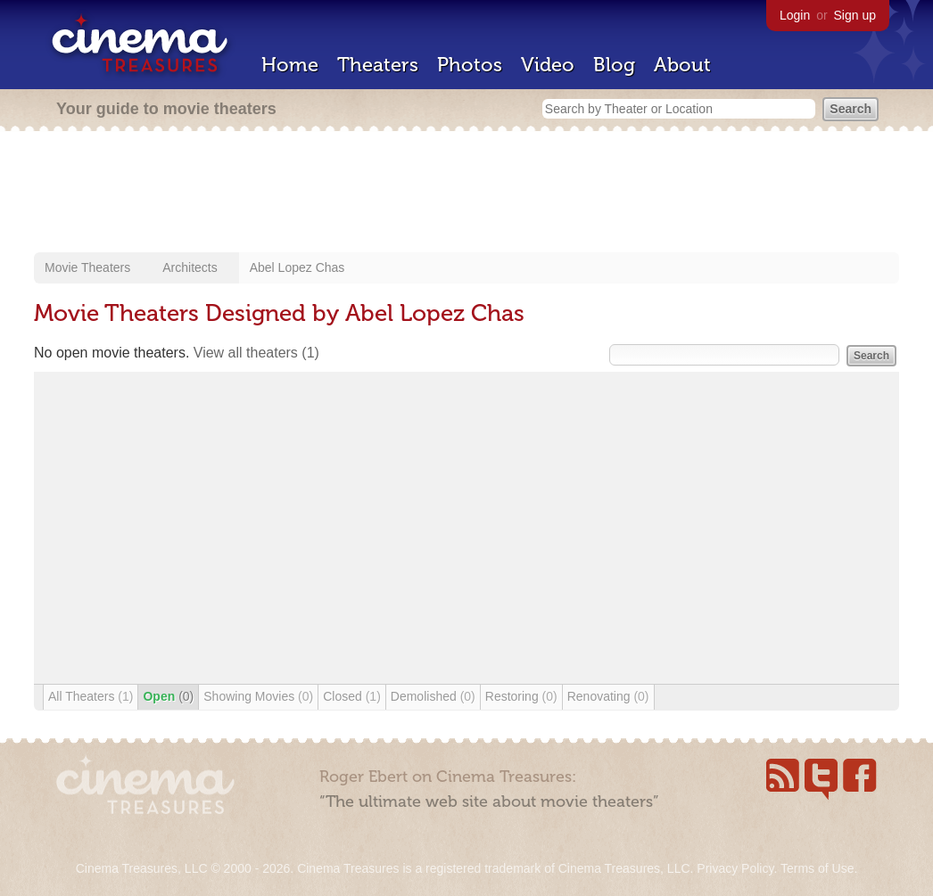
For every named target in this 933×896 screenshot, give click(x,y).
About (682, 65)
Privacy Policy (735, 868)
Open (168, 696)
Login (795, 15)
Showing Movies (258, 696)
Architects (189, 267)
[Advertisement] (466, 193)
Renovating (608, 696)
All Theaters (90, 696)
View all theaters (256, 352)
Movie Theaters (87, 267)
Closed (352, 696)
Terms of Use (817, 868)
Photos (469, 65)
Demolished (433, 696)
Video (547, 65)
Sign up (855, 15)
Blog (614, 65)
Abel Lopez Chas (297, 267)
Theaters (377, 65)
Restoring (521, 696)
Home (289, 65)
